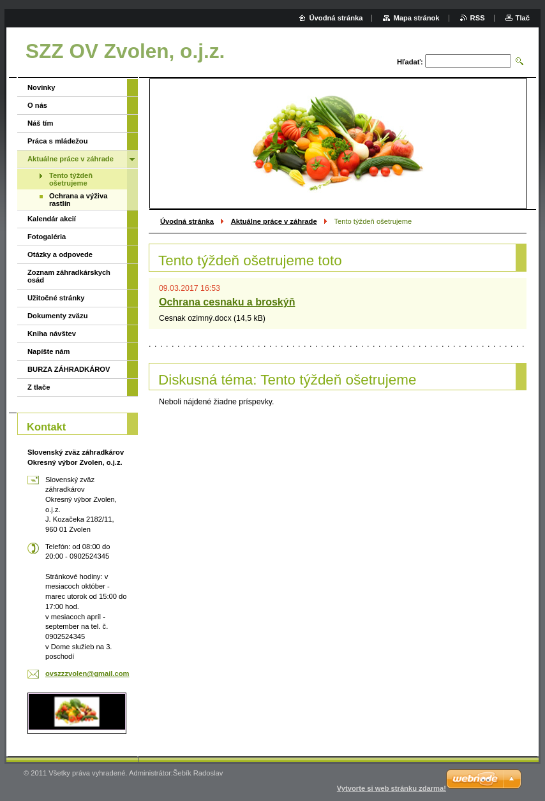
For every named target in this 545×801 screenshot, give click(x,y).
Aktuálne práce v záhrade (274, 221)
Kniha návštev (51, 333)
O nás (37, 105)
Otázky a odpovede (60, 254)
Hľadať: (410, 62)
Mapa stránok (416, 18)
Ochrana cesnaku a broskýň (227, 302)
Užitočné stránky (56, 298)
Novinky (41, 87)
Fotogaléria (46, 236)
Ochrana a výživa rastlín (78, 199)
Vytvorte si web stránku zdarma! (391, 788)
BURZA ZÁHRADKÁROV (68, 369)
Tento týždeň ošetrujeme (71, 179)
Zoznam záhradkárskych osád (68, 276)
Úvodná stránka (187, 221)
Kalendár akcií (51, 219)
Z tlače (38, 387)
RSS (477, 18)
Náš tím (40, 123)
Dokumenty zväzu (57, 316)
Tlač (523, 18)
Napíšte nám (48, 351)
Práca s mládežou (57, 141)
